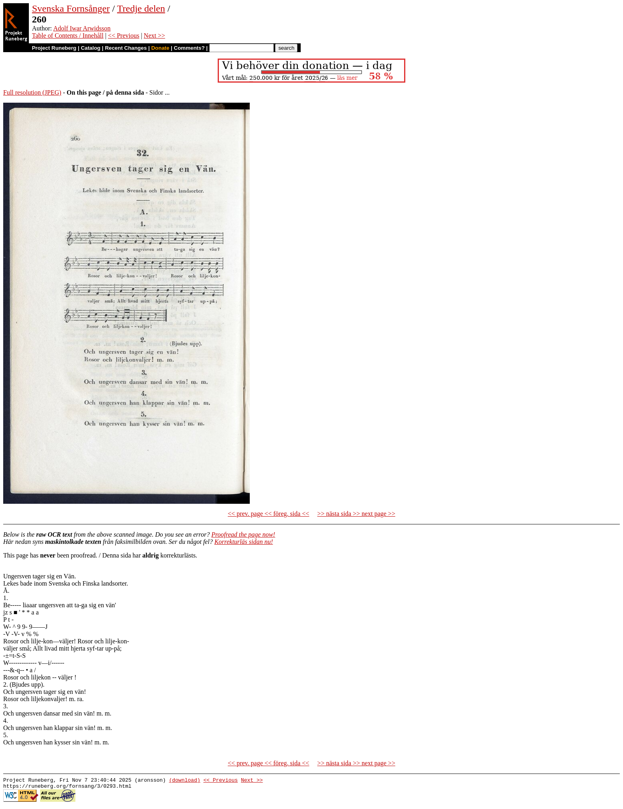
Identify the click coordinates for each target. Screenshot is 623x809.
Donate (160, 48)
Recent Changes (126, 48)
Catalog (91, 48)
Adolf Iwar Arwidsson (82, 28)
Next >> (154, 35)
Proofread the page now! (243, 534)
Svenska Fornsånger (71, 8)
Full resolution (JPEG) (32, 92)
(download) (184, 781)
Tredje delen (141, 8)
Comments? (189, 48)
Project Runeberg (54, 48)
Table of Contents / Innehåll (67, 35)
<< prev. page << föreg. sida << (268, 513)
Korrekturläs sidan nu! (243, 541)
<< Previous (123, 35)
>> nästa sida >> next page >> (356, 513)
